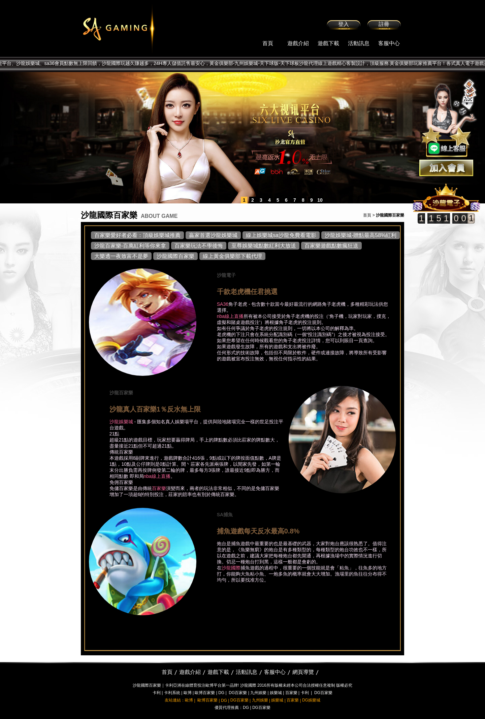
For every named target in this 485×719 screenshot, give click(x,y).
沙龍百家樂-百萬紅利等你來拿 (130, 246)
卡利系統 (172, 692)
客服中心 (389, 43)
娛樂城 (276, 692)
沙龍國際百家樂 (175, 256)
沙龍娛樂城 (121, 421)
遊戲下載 (328, 43)
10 (320, 200)
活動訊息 (358, 43)
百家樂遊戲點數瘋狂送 (331, 246)
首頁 (267, 43)
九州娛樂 (258, 692)
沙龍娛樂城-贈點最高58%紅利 (360, 235)
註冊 (384, 24)
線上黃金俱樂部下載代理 (232, 256)
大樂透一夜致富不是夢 (121, 256)
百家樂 (159, 488)
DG (221, 692)
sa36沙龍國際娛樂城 (135, 28)
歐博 (188, 692)
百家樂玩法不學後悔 (198, 246)
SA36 (222, 304)
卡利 (157, 692)
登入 (343, 24)
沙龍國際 (231, 567)
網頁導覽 (303, 672)
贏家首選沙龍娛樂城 (213, 235)
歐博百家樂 (205, 692)
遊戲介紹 (298, 43)
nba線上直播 (230, 316)
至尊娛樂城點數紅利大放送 (263, 246)
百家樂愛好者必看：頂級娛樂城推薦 (137, 235)
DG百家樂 (238, 692)
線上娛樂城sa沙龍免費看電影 (281, 235)
